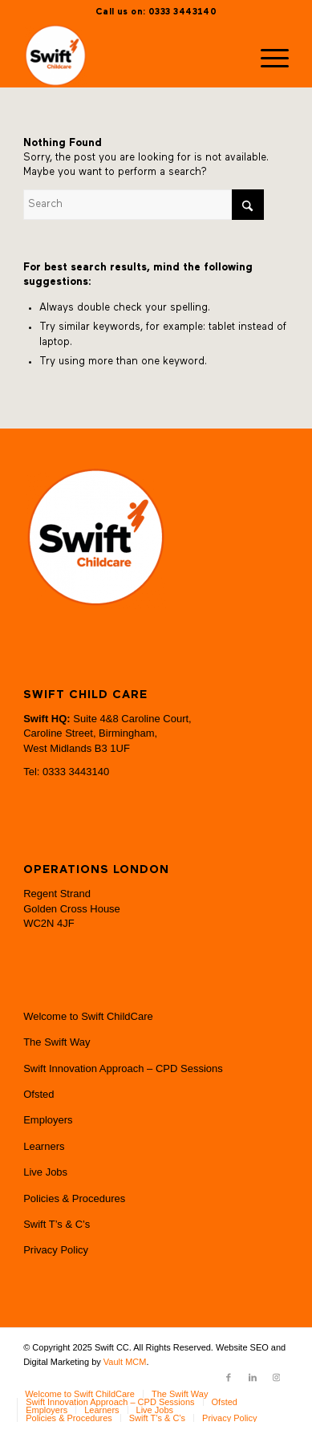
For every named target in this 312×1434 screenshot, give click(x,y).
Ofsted (38, 1094)
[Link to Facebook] (229, 1377)
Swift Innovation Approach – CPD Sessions (123, 1068)
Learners (43, 1146)
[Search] (143, 204)
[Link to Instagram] (277, 1377)
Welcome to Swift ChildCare (88, 1016)
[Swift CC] (129, 55)
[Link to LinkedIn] (253, 1377)
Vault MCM (125, 1362)
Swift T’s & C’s (56, 1224)
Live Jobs (45, 1172)
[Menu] (267, 55)
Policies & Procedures (74, 1198)
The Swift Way (56, 1042)
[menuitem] (267, 55)
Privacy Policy (55, 1250)
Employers (47, 1120)
